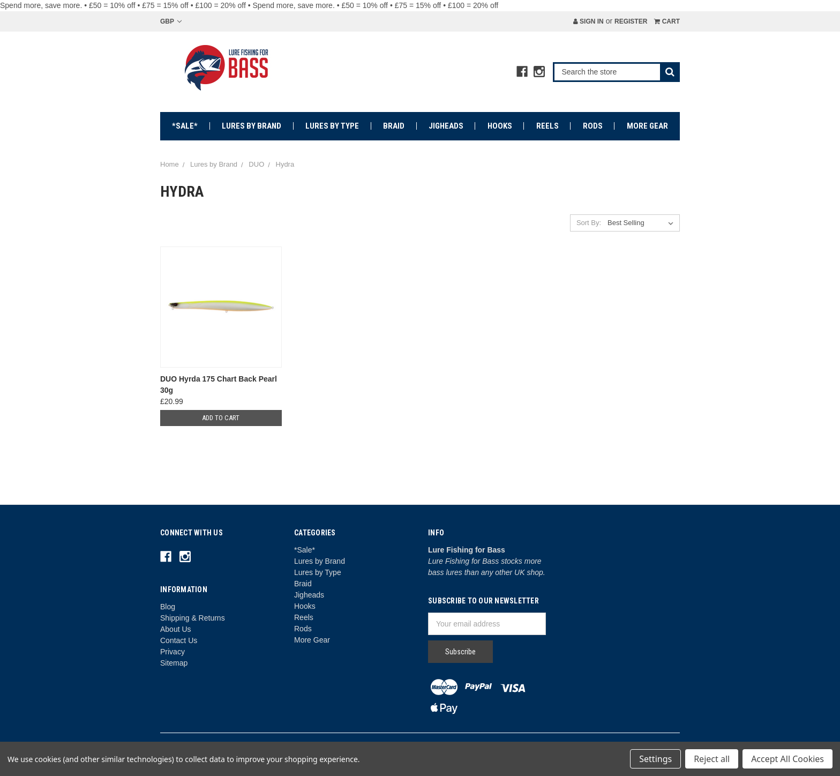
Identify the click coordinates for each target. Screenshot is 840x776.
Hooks (500, 126)
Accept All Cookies (787, 759)
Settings (655, 759)
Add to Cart (220, 418)
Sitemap (174, 663)
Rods (593, 126)
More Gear (647, 126)
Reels (547, 126)
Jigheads (446, 126)
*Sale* (185, 126)
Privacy (172, 651)
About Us (175, 629)
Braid (393, 126)
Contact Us (178, 640)
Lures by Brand (251, 126)
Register (630, 21)
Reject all (712, 759)
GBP (171, 21)
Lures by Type (332, 126)
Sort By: (588, 223)
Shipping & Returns (192, 618)
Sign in (588, 21)
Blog (167, 606)
